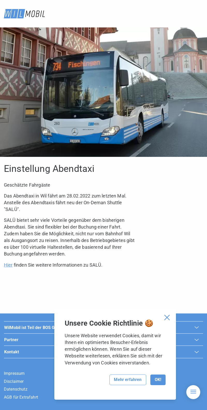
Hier (8, 265)
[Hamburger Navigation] (193, 392)
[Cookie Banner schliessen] (167, 317)
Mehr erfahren (128, 379)
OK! (158, 379)
